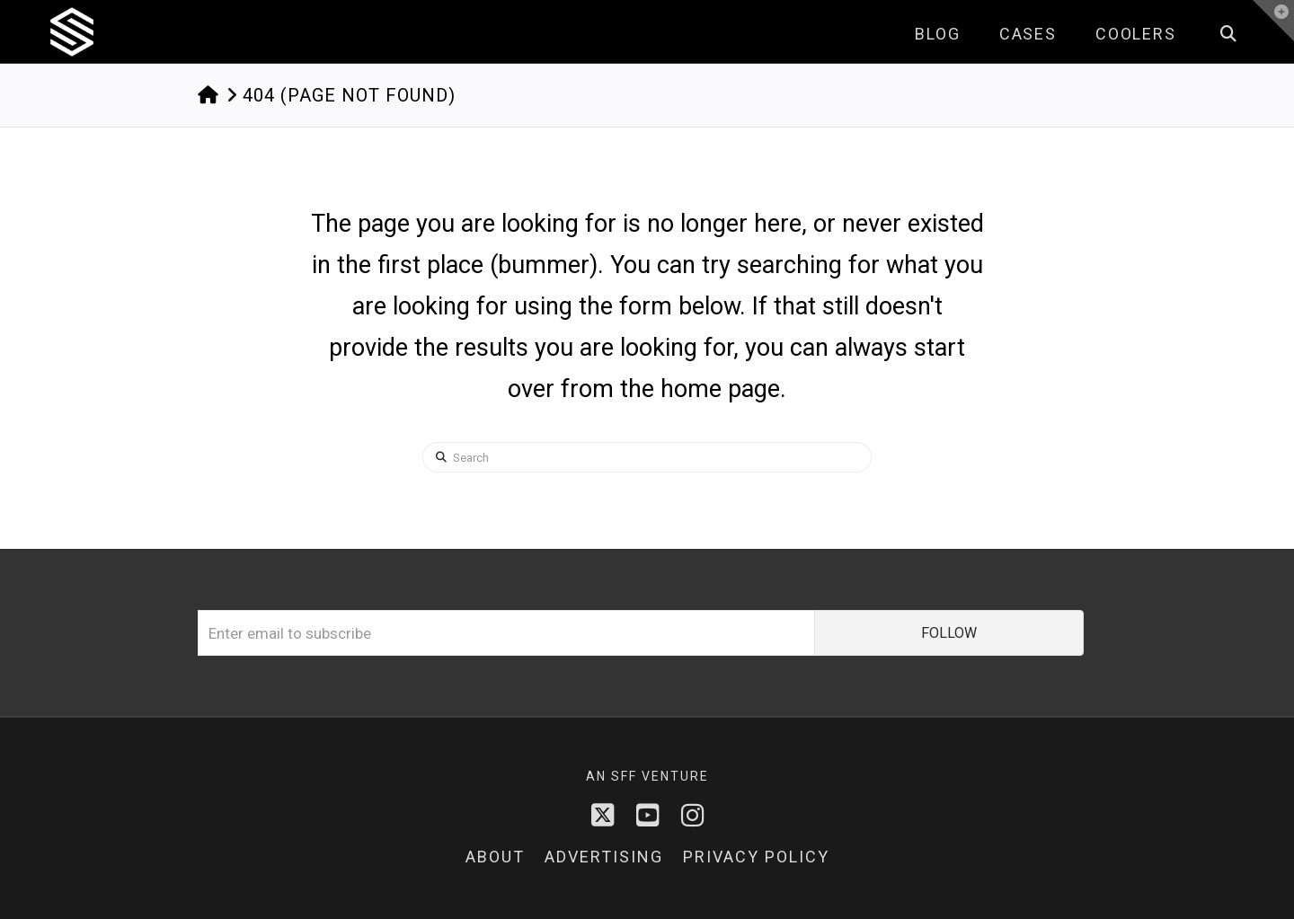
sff (624, 776)
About (495, 856)
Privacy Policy (756, 856)
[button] (1273, 20)
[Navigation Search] (1228, 31)
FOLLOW (949, 632)
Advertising (604, 856)
